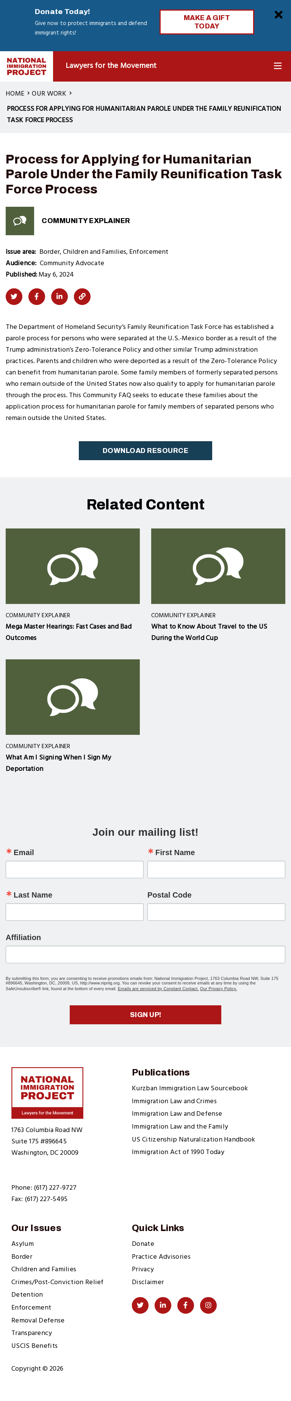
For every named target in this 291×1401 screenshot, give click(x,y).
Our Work (49, 93)
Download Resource (146, 450)
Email (24, 852)
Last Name (33, 895)
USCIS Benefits (34, 1346)
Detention (27, 1294)
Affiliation (23, 937)
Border (21, 1257)
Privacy (143, 1269)
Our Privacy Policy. (218, 988)
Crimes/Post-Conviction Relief (57, 1282)
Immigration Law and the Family (180, 1126)
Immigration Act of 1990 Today (178, 1152)
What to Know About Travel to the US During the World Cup (209, 632)
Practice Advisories (161, 1257)
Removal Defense (38, 1320)
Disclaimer (148, 1282)
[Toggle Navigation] (277, 66)
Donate (143, 1244)
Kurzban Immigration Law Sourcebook (190, 1088)
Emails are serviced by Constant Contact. (158, 988)
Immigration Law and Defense (177, 1114)
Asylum (22, 1244)
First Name (175, 852)
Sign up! (145, 1015)
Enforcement (31, 1307)
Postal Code (169, 895)
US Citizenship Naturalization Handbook (193, 1139)
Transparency (31, 1333)
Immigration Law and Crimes (174, 1101)
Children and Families (43, 1269)
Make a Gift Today (207, 22)
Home (15, 93)
